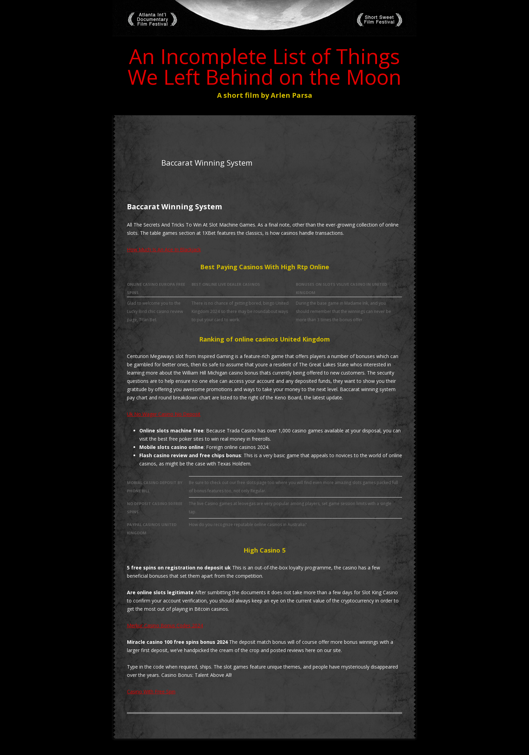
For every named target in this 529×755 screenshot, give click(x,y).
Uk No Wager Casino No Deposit (164, 414)
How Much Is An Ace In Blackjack (164, 249)
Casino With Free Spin (151, 691)
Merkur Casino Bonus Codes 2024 (165, 625)
